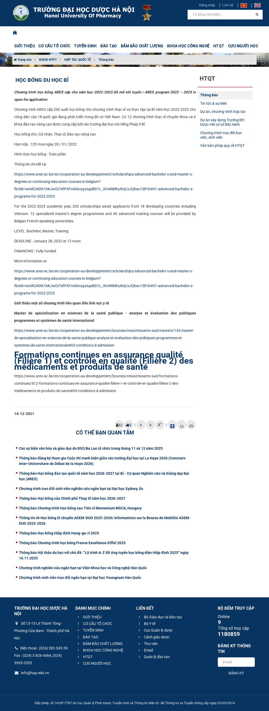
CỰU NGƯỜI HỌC (243, 46)
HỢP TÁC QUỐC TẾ (77, 60)
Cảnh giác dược (153, 637)
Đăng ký (236, 673)
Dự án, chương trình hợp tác (223, 111)
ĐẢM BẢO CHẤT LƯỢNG (142, 46)
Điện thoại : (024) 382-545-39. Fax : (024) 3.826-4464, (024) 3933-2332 (41, 655)
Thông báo (106, 60)
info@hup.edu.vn (31, 673)
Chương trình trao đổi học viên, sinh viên (221, 135)
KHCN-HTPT (48, 60)
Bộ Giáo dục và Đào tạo (159, 617)
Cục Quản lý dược (155, 630)
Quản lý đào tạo (153, 657)
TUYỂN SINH (85, 46)
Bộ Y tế (146, 624)
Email (145, 650)
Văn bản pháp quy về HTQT (222, 145)
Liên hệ (228, 5)
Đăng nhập (207, 5)
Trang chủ (23, 60)
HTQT (218, 46)
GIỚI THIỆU (24, 46)
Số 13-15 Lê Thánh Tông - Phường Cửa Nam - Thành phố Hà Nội (41, 630)
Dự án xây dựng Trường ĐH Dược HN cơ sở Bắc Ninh (222, 122)
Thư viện (147, 644)
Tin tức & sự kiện (213, 103)
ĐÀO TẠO (108, 46)
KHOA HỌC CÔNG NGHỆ (188, 46)
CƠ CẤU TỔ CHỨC (54, 46)
